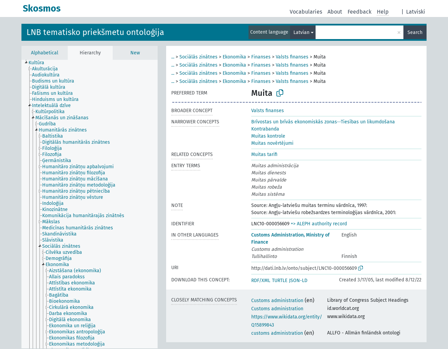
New (135, 53)
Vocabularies (306, 11)
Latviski (415, 11)
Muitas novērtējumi (272, 143)
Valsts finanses (292, 57)
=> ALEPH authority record (319, 224)
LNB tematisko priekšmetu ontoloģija (95, 32)
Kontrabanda (265, 129)
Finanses (261, 57)
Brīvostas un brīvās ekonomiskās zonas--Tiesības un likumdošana (323, 122)
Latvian (301, 32)
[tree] (89, 204)
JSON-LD (298, 280)
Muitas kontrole (268, 136)
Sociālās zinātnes (198, 57)
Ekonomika (234, 57)
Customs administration (277, 300)
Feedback (359, 11)
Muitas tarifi (264, 154)
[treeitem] (39, 63)
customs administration (277, 333)
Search (414, 32)
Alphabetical (44, 53)
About (334, 11)
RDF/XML (260, 280)
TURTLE (279, 280)
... (172, 57)
